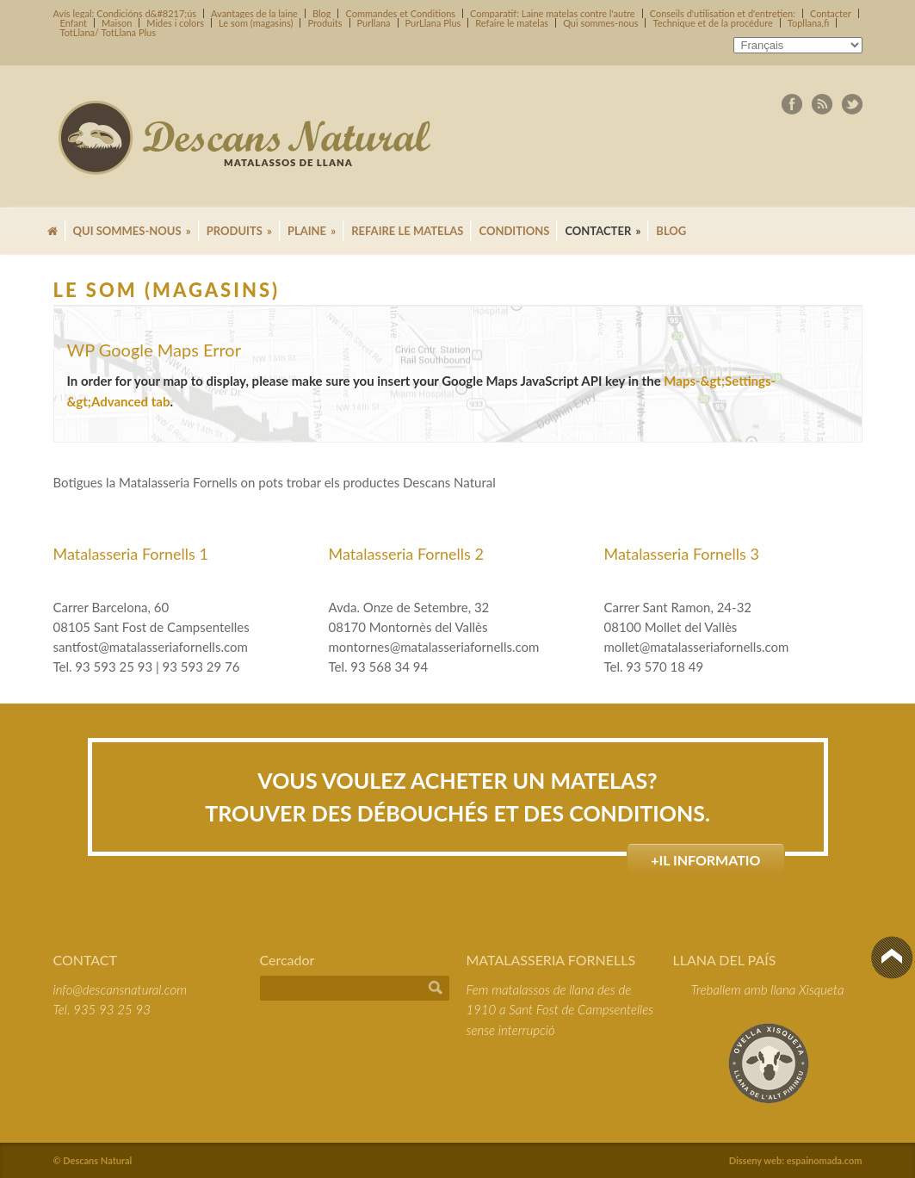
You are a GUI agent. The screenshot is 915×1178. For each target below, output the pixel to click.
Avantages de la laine (254, 13)
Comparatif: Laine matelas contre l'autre (552, 13)
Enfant (74, 23)
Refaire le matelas (511, 23)
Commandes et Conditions (400, 13)
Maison (117, 23)
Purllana (374, 23)
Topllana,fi (809, 23)
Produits (324, 23)
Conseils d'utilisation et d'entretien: (722, 13)
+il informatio (705, 860)
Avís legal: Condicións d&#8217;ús (125, 13)
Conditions (514, 231)
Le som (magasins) (256, 23)
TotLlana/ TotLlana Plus (108, 32)
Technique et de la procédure (712, 23)
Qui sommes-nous (600, 23)
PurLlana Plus (433, 23)
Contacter (830, 13)
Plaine (311, 231)
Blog (321, 13)
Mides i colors (175, 23)
